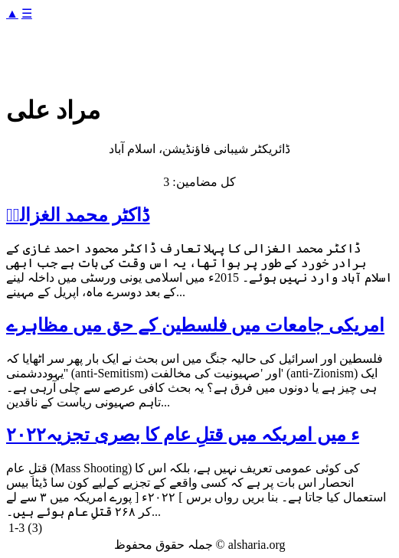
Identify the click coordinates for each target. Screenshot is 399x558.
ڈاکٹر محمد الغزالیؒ (78, 215)
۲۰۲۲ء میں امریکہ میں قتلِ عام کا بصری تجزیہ (182, 435)
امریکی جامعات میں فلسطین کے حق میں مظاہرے (195, 325)
